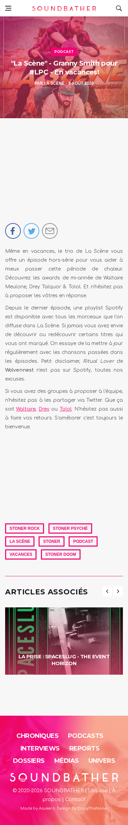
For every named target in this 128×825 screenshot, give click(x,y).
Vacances (21, 554)
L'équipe (98, 790)
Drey (44, 409)
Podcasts (85, 736)
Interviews (40, 748)
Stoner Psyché (70, 528)
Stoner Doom (60, 554)
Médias (66, 761)
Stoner (51, 541)
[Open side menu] (8, 8)
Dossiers (29, 761)
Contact (75, 799)
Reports (84, 748)
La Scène (54, 83)
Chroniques (37, 736)
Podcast (64, 52)
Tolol (66, 409)
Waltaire (25, 409)
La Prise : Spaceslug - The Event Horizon (64, 659)
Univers (101, 761)
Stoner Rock (25, 528)
